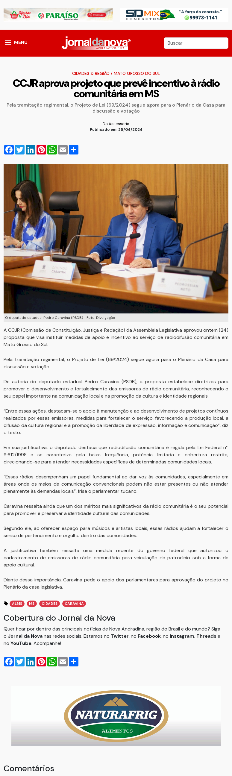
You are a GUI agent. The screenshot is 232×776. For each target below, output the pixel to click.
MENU (21, 42)
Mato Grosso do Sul (137, 73)
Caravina (74, 603)
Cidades (49, 603)
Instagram (182, 636)
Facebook (149, 636)
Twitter (120, 636)
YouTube (20, 643)
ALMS (17, 603)
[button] (8, 43)
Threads (207, 636)
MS (31, 603)
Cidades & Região (91, 73)
